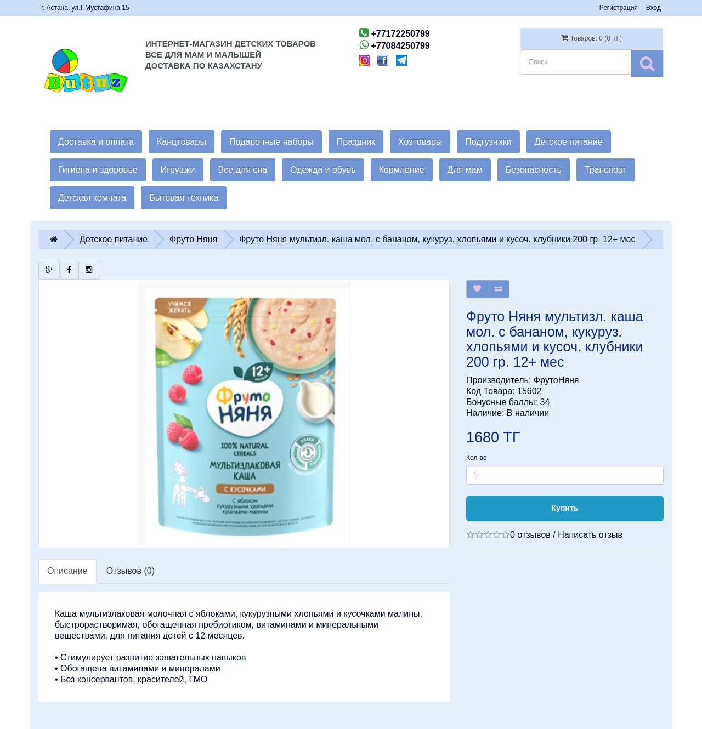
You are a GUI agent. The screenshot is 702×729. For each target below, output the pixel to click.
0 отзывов (530, 534)
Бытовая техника (183, 197)
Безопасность (534, 169)
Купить (565, 508)
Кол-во (476, 458)
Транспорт (606, 169)
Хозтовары (420, 141)
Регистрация (618, 8)
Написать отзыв (590, 534)
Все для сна (243, 169)
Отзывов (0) (130, 571)
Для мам (465, 169)
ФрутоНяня (556, 380)
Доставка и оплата (96, 141)
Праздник (356, 141)
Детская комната (92, 197)
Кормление (401, 169)
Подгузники (488, 141)
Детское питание (569, 141)
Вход (653, 8)
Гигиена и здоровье (98, 169)
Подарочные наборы (271, 141)
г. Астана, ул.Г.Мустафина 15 (85, 8)
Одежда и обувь (322, 169)
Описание (67, 571)
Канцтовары (181, 141)
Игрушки (178, 169)
